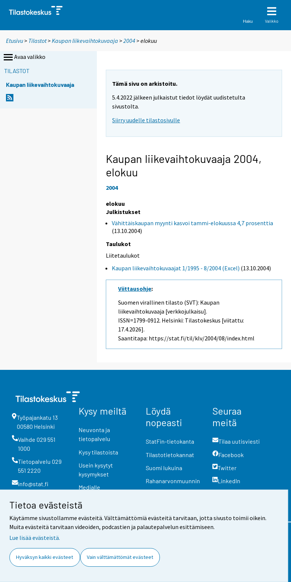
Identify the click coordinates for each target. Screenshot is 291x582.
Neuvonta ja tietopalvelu (94, 434)
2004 (129, 40)
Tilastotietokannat (170, 454)
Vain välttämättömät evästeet (120, 557)
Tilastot (37, 40)
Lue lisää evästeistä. (34, 537)
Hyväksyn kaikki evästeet (44, 557)
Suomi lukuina (164, 467)
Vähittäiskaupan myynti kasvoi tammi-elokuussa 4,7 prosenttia (192, 223)
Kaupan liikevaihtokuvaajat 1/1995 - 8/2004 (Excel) (176, 268)
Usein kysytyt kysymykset (96, 470)
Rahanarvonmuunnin (173, 480)
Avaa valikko (23, 57)
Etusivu (14, 40)
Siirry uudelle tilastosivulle (146, 120)
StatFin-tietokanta (170, 441)
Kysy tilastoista (98, 452)
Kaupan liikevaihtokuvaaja (85, 40)
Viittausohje (134, 288)
